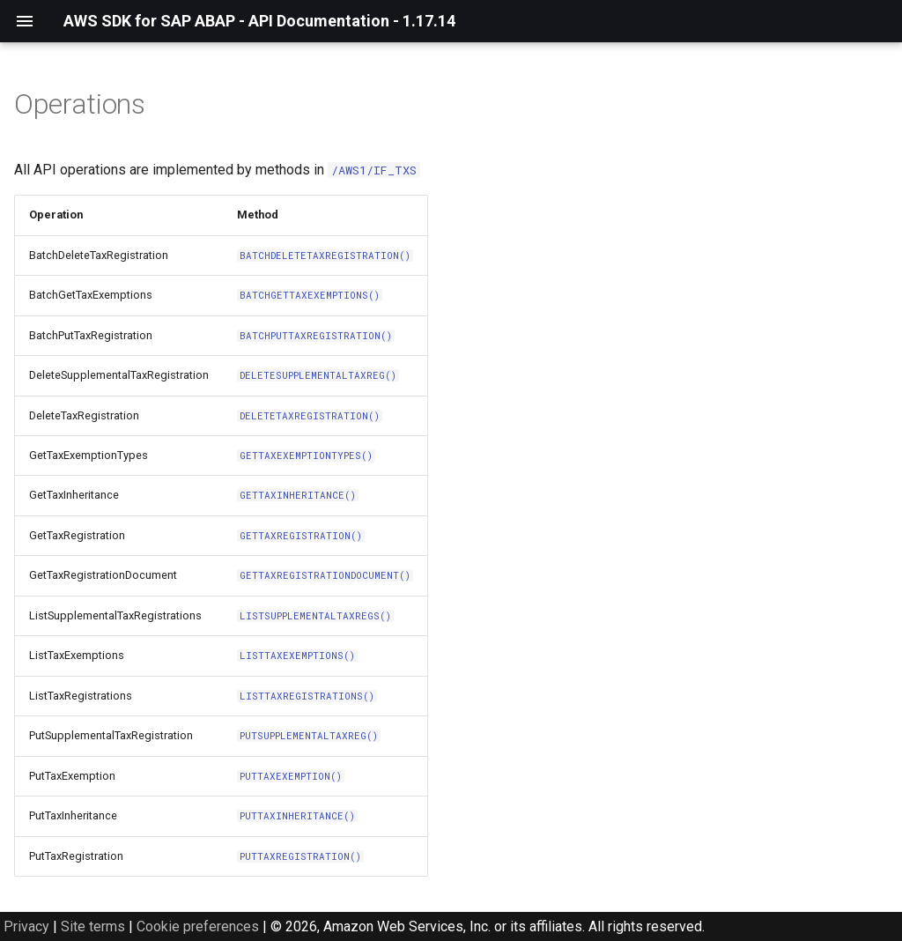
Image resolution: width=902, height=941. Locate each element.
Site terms (93, 926)
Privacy (26, 926)
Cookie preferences (198, 926)
